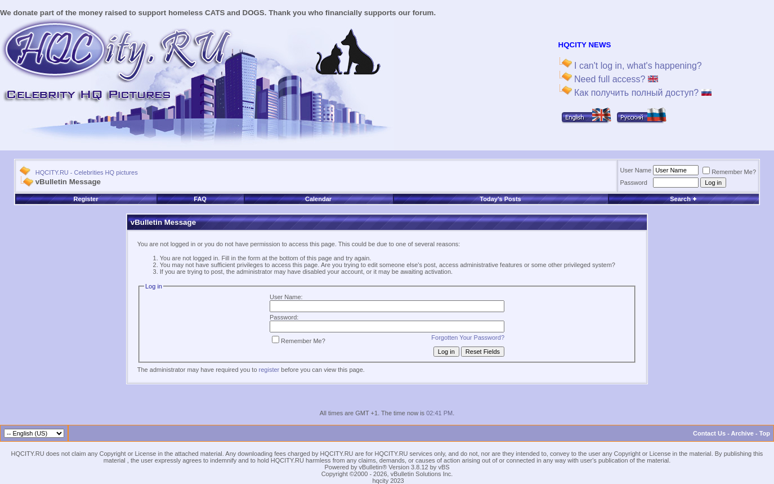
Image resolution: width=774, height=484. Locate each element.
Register (86, 199)
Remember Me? (729, 171)
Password (633, 182)
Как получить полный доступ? (642, 92)
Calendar (318, 199)
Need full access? (615, 79)
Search (683, 199)
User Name (636, 170)
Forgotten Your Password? (467, 337)
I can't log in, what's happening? (637, 65)
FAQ (200, 199)
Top (764, 433)
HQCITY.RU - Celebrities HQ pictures (86, 172)
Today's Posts (500, 199)
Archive (742, 433)
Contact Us (709, 433)
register (269, 369)
